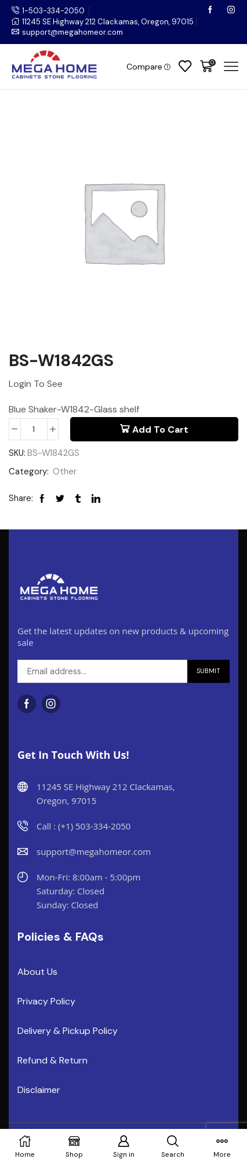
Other (65, 471)
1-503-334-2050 (53, 11)
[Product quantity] (34, 429)
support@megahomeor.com (72, 32)
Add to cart (160, 429)
